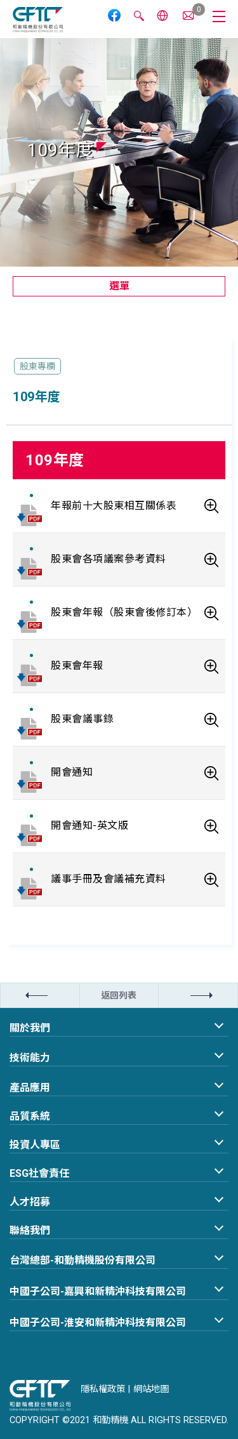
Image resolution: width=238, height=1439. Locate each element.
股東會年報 (77, 666)
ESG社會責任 (39, 1173)
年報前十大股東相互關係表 (113, 506)
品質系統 (30, 1116)
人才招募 (30, 1202)
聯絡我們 (30, 1230)
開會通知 (72, 772)
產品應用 (30, 1088)
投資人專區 (35, 1145)
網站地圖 (151, 1389)
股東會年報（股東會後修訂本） (124, 612)
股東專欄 (37, 366)
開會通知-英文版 (89, 825)
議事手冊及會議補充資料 (108, 879)
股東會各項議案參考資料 (108, 559)
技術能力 (30, 1058)
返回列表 (118, 995)
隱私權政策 (103, 1389)
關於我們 (30, 1028)
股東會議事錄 (82, 719)
